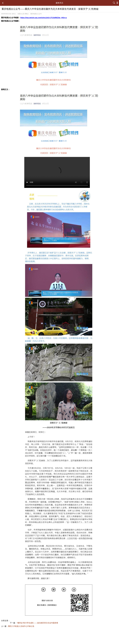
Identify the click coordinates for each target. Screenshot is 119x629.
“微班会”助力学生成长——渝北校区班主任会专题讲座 (37, 623)
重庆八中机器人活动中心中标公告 (21, 626)
